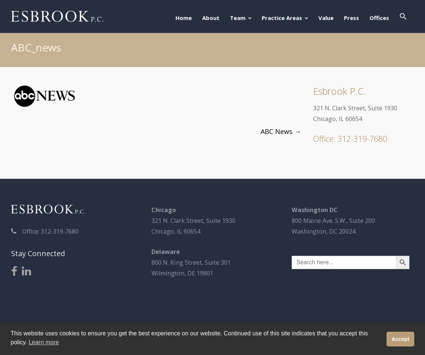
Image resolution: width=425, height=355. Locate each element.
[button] (403, 17)
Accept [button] (400, 339)
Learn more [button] (44, 342)
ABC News (281, 131)
